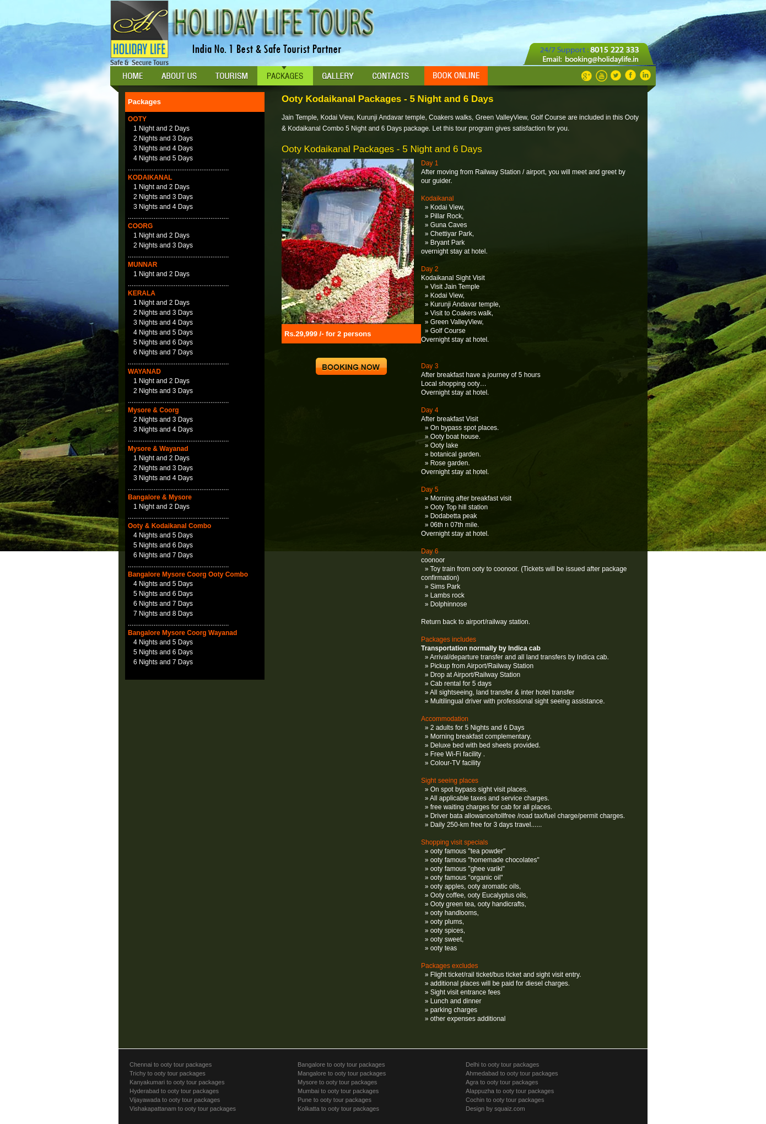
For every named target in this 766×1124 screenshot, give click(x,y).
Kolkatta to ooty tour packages (338, 1108)
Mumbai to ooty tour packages (338, 1091)
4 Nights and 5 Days (163, 158)
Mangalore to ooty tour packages (342, 1073)
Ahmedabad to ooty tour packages (512, 1073)
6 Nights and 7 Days (163, 352)
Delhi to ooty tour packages (502, 1064)
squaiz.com (509, 1108)
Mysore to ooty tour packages (337, 1082)
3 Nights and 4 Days (163, 148)
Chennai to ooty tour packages (171, 1064)
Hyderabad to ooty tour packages (174, 1091)
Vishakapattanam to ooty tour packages (183, 1108)
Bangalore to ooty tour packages (341, 1064)
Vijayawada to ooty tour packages (175, 1099)
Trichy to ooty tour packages (168, 1073)
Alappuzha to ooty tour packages (510, 1091)
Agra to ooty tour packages (502, 1082)
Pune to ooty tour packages (334, 1099)
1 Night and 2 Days (161, 128)
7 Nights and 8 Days (163, 613)
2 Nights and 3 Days (163, 138)
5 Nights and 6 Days (163, 342)
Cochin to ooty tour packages (505, 1099)
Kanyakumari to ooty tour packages (177, 1082)
